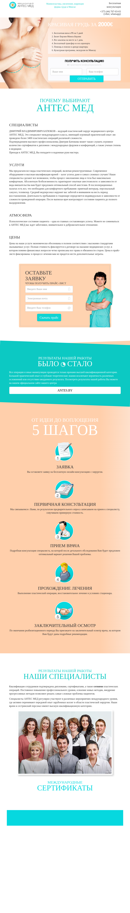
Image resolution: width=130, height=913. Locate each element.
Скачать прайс (49, 317)
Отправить (87, 78)
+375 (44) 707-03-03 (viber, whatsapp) (110, 12)
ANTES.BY (64, 390)
